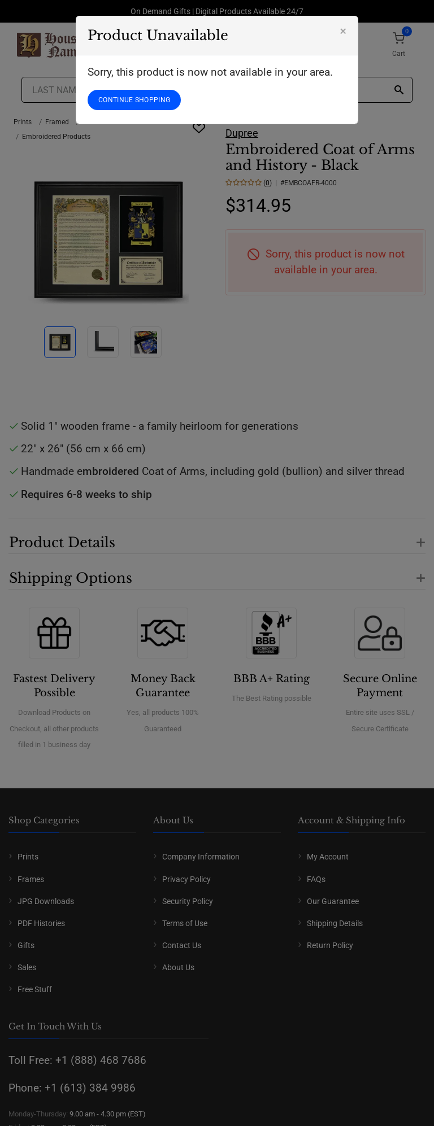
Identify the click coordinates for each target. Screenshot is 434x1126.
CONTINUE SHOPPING (134, 100)
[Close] (343, 31)
